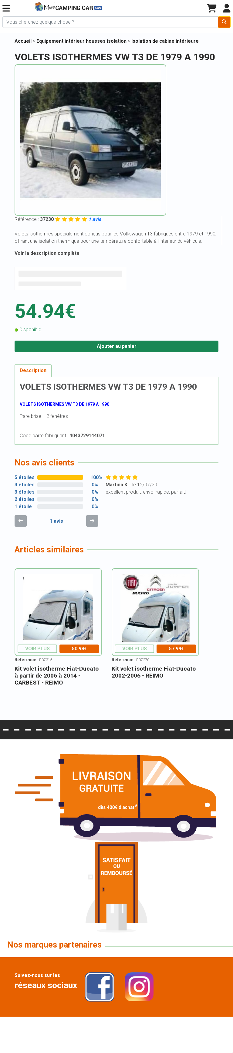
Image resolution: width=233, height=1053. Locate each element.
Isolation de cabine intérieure (165, 41)
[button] (6, 9)
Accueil (23, 41)
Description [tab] (33, 370)
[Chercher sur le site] (110, 22)
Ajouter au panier (117, 346)
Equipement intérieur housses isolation (82, 41)
